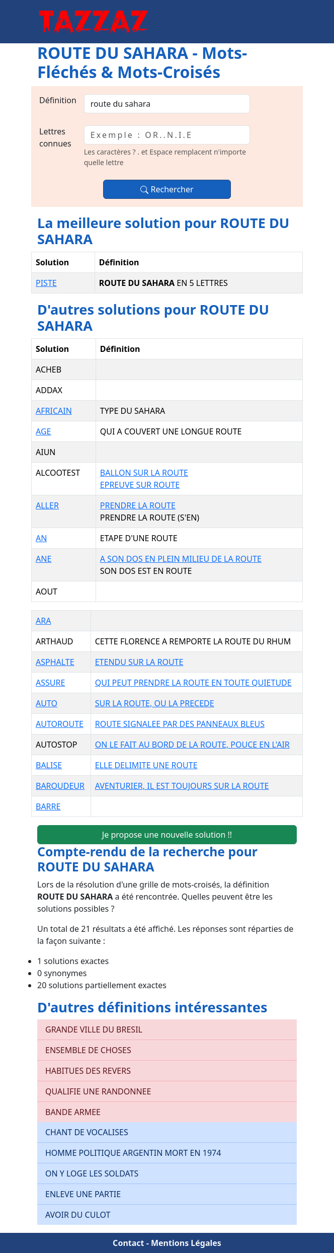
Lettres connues (55, 137)
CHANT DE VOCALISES (86, 1132)
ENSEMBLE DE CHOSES (88, 1050)
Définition (57, 100)
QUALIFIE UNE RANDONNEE (98, 1091)
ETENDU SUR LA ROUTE (139, 662)
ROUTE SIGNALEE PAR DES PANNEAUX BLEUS (180, 723)
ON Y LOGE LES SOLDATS (91, 1173)
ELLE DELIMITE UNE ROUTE (146, 765)
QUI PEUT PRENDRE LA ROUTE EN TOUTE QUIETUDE (193, 682)
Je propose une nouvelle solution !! (167, 834)
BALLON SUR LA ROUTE (144, 472)
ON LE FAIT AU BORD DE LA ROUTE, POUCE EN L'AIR (192, 744)
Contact (128, 1242)
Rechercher (166, 189)
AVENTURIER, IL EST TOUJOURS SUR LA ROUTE (182, 785)
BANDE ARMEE (73, 1112)
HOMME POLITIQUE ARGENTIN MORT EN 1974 (133, 1152)
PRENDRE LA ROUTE (138, 505)
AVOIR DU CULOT (77, 1214)
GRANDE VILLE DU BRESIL (93, 1029)
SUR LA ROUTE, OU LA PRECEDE (154, 703)
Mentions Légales (186, 1242)
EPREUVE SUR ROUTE (140, 484)
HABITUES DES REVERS (88, 1070)
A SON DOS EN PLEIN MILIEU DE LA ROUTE (181, 558)
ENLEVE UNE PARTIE (83, 1194)
